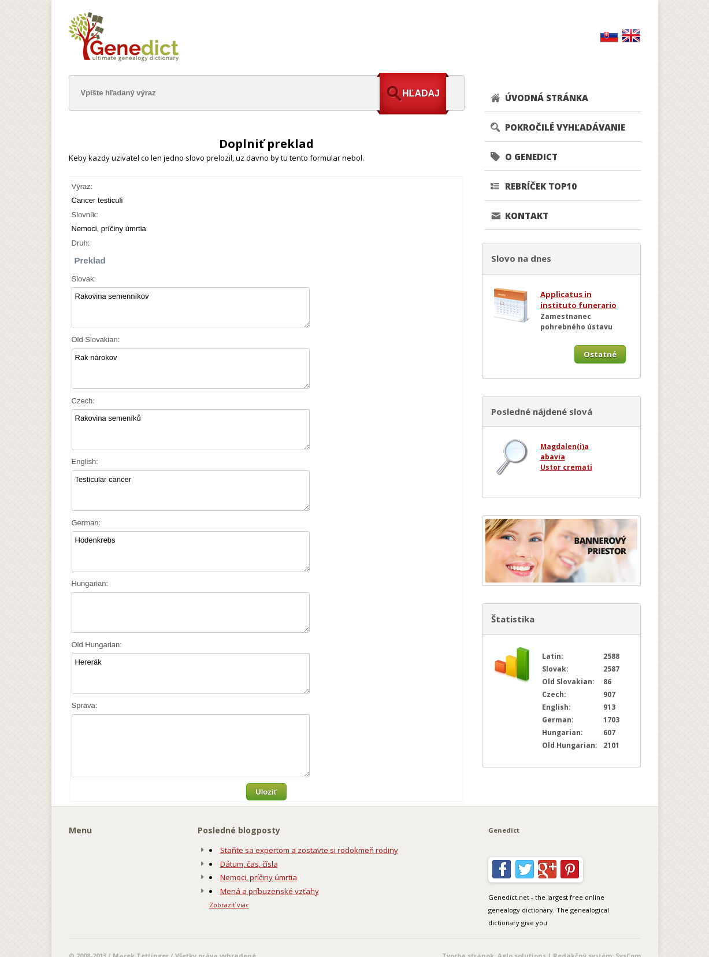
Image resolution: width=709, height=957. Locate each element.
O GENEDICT (531, 156)
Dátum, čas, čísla (249, 864)
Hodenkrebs (191, 551)
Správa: (85, 705)
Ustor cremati (566, 467)
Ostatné (600, 354)
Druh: (81, 243)
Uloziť (266, 792)
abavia (552, 457)
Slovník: (85, 214)
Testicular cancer (191, 490)
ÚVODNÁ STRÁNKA (546, 97)
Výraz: (82, 186)
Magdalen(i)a (564, 446)
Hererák (191, 673)
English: (85, 461)
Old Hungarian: (97, 644)
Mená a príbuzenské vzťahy (269, 891)
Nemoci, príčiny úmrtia (258, 877)
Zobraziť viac (229, 904)
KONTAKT (526, 215)
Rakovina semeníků (191, 429)
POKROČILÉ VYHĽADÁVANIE (565, 127)
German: (86, 522)
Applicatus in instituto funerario (578, 300)
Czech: (83, 400)
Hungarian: (90, 583)
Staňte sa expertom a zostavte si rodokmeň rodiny (309, 850)
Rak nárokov (191, 369)
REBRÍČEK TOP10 (541, 186)
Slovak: (84, 279)
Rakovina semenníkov (191, 307)
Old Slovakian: (96, 339)
